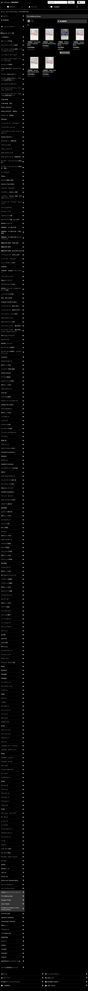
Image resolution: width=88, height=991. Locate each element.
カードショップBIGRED (9, 2)
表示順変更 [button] (62, 21)
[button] (77, 7)
